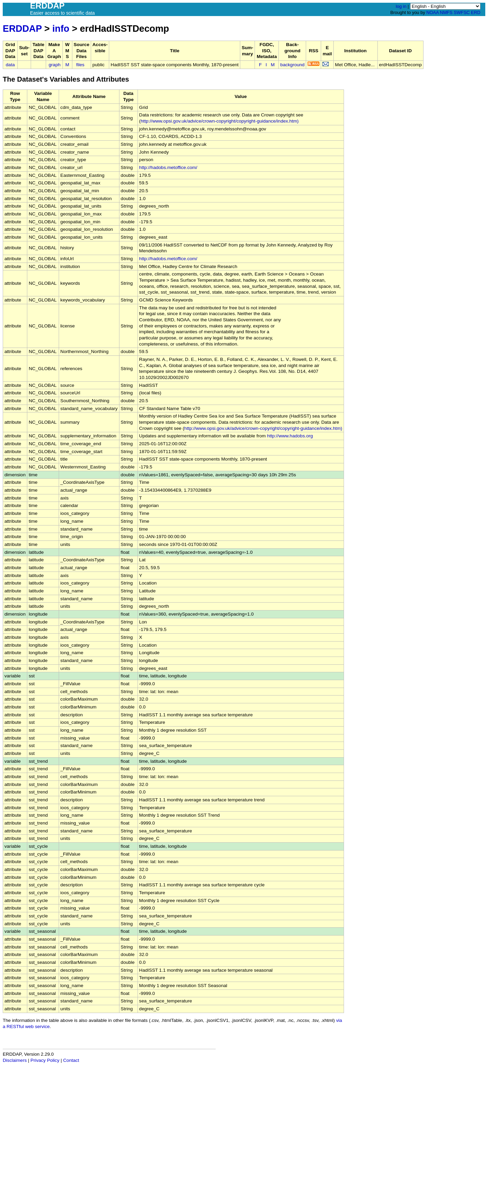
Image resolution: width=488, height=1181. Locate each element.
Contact (71, 1060)
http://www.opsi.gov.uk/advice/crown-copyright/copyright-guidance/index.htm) (220, 121)
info (60, 28)
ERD (475, 12)
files (80, 64)
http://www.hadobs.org (290, 435)
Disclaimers (15, 1060)
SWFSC (462, 12)
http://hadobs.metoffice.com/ (168, 167)
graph (55, 64)
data (10, 64)
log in (401, 6)
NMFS (446, 12)
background (292, 64)
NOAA (432, 12)
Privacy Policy (44, 1060)
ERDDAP (22, 28)
